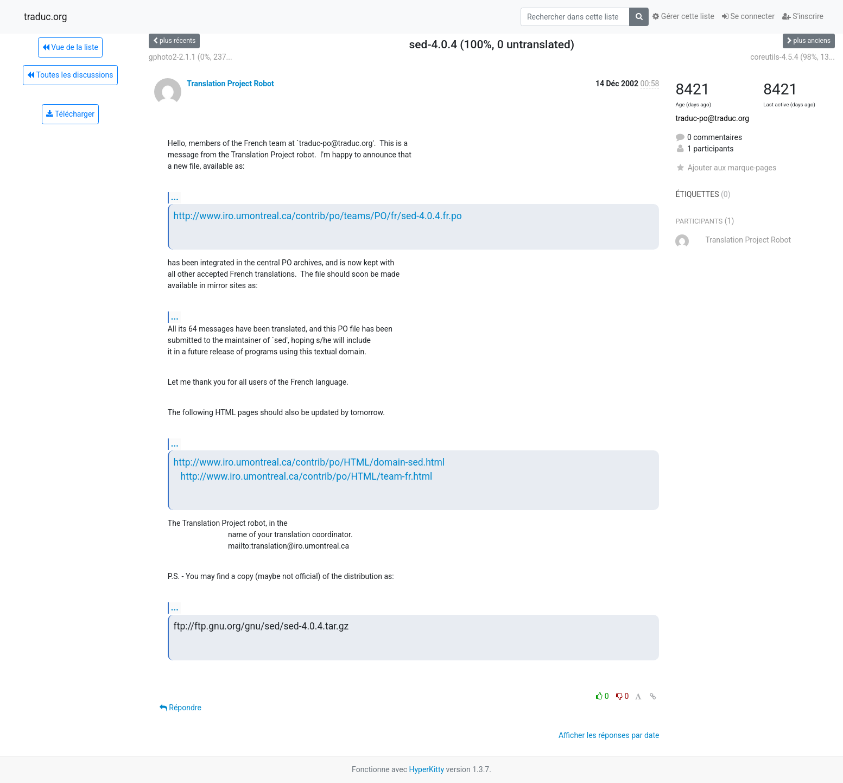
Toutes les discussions (70, 75)
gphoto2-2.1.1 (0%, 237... (190, 57)
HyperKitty (426, 769)
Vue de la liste (70, 47)
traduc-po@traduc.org (712, 118)
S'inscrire (802, 16)
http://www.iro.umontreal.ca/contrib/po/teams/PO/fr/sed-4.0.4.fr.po (318, 216)
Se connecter (748, 16)
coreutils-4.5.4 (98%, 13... (792, 57)
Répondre (180, 707)
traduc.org (45, 16)
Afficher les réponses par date (609, 735)
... (175, 197)
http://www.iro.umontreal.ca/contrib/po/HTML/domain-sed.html (309, 462)
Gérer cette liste (683, 16)
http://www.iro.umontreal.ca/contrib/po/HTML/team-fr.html (307, 476)
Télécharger (70, 114)
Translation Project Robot (230, 83)
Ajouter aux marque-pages (725, 167)
